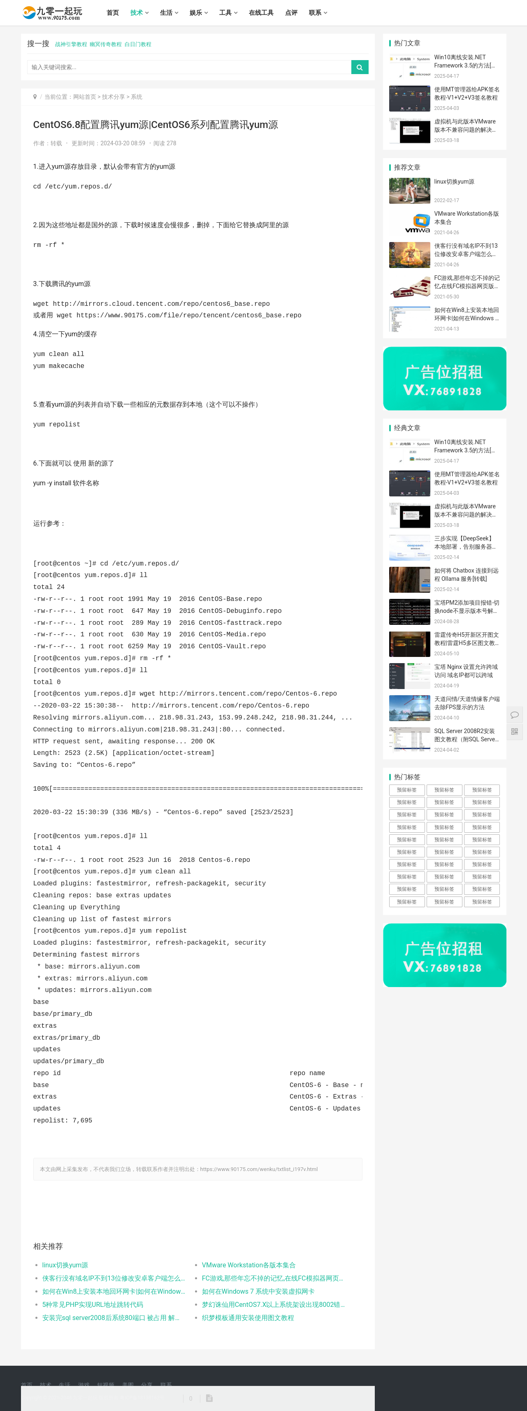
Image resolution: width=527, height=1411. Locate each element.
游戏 (84, 1385)
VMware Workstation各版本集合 (249, 1265)
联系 (315, 12)
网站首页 (84, 96)
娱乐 (196, 12)
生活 (166, 12)
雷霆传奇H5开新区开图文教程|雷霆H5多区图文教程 (466, 642)
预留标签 (407, 790)
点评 (291, 12)
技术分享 (113, 96)
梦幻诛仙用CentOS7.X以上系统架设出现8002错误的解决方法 (274, 1305)
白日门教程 (138, 44)
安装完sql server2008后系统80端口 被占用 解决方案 (114, 1318)
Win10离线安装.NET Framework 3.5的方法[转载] (465, 65)
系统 (136, 96)
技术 (136, 12)
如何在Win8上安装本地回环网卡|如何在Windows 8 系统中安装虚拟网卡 (114, 1291)
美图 (128, 1385)
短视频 (105, 1385)
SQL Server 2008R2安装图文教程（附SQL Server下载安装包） (465, 739)
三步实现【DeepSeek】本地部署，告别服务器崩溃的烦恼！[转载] (466, 546)
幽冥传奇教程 (106, 44)
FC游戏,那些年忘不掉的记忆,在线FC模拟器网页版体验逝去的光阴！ (274, 1278)
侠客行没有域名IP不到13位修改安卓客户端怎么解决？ (114, 1278)
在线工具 (261, 12)
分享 (147, 1385)
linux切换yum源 (65, 1265)
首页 (113, 12)
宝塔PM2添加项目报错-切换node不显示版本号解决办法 (467, 610)
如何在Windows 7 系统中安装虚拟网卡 (258, 1291)
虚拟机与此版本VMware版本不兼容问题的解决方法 (466, 129)
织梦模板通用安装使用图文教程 (248, 1318)
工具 (225, 12)
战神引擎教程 (71, 44)
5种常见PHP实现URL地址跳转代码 (92, 1305)
